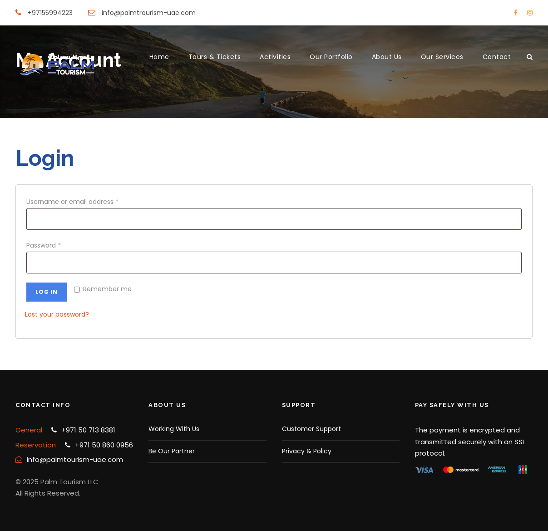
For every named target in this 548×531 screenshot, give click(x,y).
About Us (387, 56)
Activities (275, 56)
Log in (46, 292)
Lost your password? (57, 314)
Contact (497, 56)
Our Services (442, 56)
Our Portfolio (331, 56)
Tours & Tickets (214, 56)
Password (45, 245)
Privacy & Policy (306, 451)
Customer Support (311, 428)
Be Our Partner (171, 451)
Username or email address (74, 201)
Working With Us (173, 428)
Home (159, 56)
